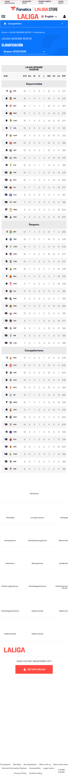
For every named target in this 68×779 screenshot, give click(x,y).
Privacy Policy (20, 773)
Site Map (17, 764)
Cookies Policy (35, 773)
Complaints (5, 764)
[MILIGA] (63, 16)
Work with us (45, 764)
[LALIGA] (28, 16)
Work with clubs (60, 764)
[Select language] (50, 16)
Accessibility (35, 768)
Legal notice (48, 768)
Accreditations (30, 764)
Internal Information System (14, 768)
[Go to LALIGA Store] (34, 9)
